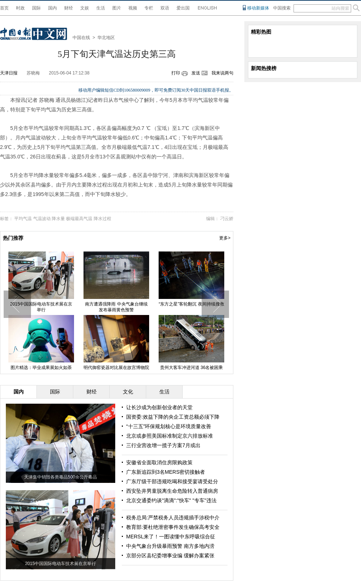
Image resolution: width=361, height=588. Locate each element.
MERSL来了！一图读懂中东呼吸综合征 (170, 536)
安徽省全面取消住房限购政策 (159, 462)
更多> (224, 238)
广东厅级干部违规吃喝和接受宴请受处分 (172, 481)
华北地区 (106, 37)
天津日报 (9, 73)
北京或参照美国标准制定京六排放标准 (169, 436)
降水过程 (102, 218)
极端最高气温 (79, 218)
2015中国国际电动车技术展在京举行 (48, 306)
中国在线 (81, 37)
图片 (116, 8)
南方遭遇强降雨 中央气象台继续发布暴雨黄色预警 (123, 306)
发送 (195, 73)
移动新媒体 (258, 8)
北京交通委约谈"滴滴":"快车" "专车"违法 (171, 500)
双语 (164, 8)
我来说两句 (222, 73)
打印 (175, 73)
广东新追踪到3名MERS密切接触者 (165, 472)
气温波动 (42, 218)
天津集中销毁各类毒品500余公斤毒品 (60, 477)
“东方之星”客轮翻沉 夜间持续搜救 (198, 304)
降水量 (58, 218)
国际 (36, 8)
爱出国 (183, 8)
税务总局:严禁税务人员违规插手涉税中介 (173, 517)
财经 (68, 8)
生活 (100, 8)
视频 (132, 8)
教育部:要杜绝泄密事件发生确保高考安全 (173, 527)
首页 (4, 8)
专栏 (148, 8)
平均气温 (23, 218)
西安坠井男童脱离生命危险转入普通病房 (172, 491)
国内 (52, 8)
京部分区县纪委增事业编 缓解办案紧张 (170, 555)
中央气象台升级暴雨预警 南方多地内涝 (170, 546)
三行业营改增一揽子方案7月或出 (163, 445)
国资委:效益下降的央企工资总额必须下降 (173, 417)
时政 (20, 8)
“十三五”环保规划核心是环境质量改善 (168, 426)
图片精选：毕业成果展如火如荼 (48, 367)
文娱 (84, 8)
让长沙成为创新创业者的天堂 (159, 407)
